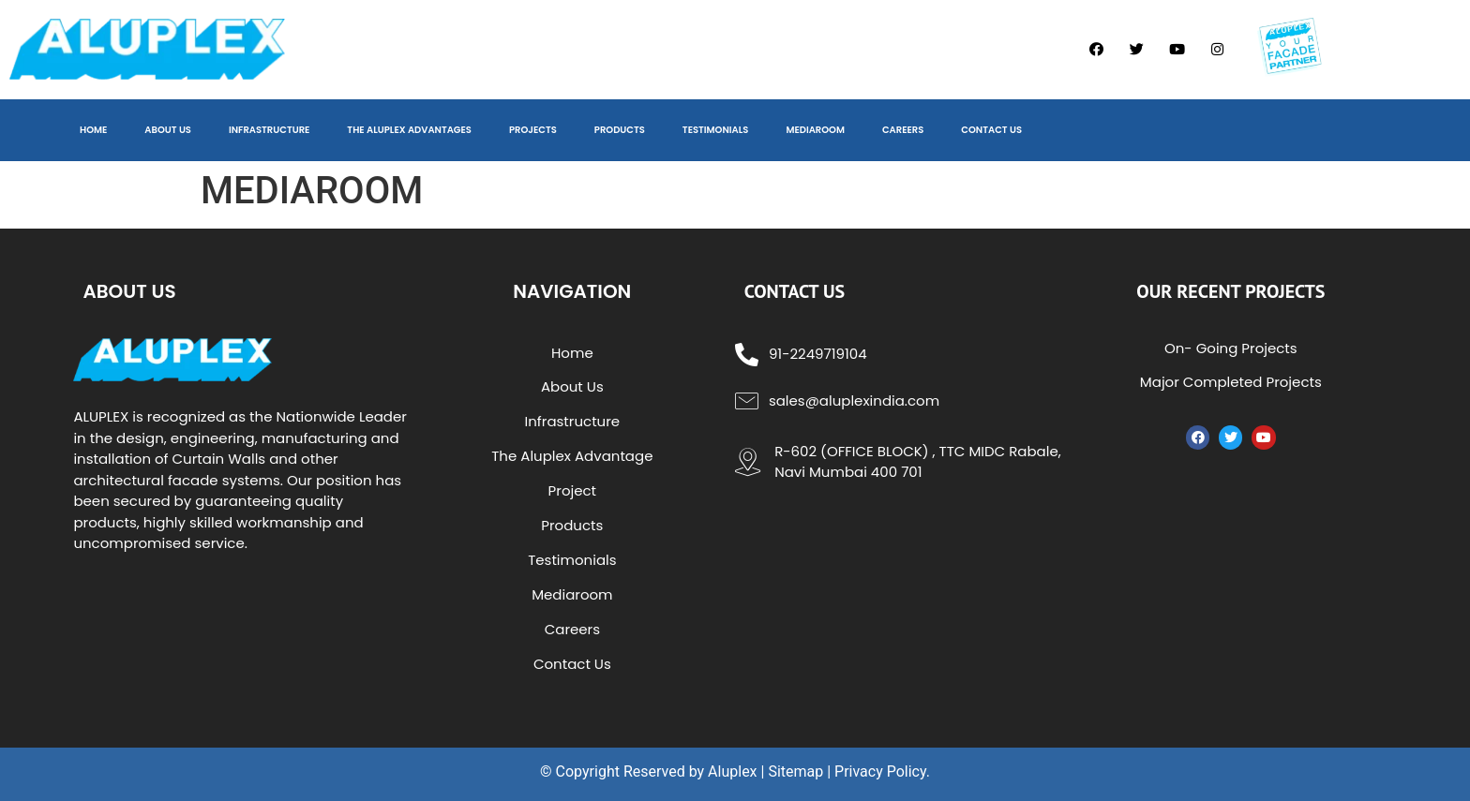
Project (572, 490)
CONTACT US (991, 130)
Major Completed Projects (1231, 382)
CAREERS (902, 130)
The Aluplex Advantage (571, 456)
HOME (93, 130)
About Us (572, 386)
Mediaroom (572, 594)
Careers (572, 629)
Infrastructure (573, 421)
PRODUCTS (619, 130)
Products (572, 525)
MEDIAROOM (815, 130)
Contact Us (572, 664)
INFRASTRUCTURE (269, 130)
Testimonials (572, 560)
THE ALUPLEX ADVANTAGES (409, 130)
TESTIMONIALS (715, 130)
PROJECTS (533, 130)
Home (572, 353)
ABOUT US (167, 130)
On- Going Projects (1231, 348)
